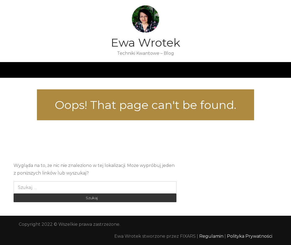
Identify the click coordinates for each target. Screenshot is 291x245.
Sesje (161, 69)
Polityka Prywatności (249, 236)
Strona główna (63, 69)
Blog (117, 69)
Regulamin (211, 236)
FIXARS (188, 236)
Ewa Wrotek (145, 43)
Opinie (138, 69)
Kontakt (234, 69)
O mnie (95, 69)
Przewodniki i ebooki (196, 69)
